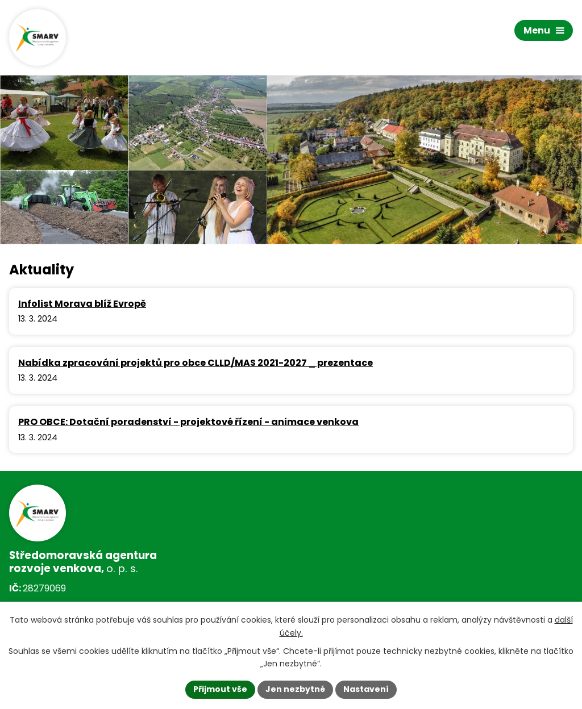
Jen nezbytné (295, 689)
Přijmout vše (220, 689)
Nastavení (366, 689)
